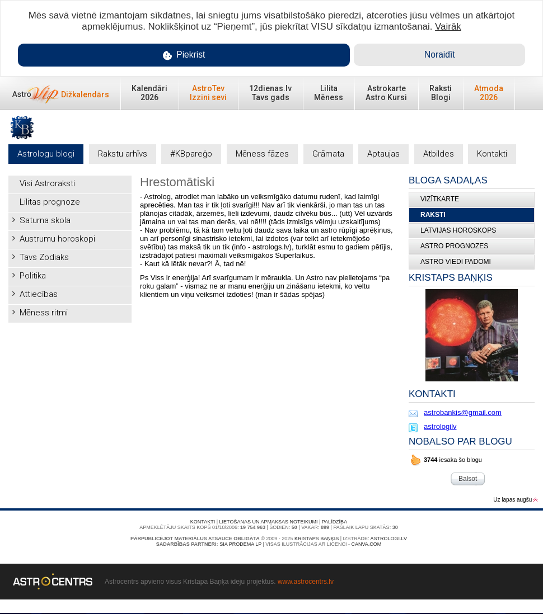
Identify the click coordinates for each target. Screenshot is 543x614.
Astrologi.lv (389, 538)
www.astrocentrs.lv (306, 581)
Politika (33, 276)
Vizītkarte (439, 199)
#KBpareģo (191, 154)
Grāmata (328, 154)
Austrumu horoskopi (57, 239)
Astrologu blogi (45, 154)
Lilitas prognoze (50, 202)
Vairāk (448, 26)
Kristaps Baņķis (316, 538)
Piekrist (184, 55)
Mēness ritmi (44, 313)
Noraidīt (439, 54)
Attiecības (39, 294)
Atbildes (438, 154)
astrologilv (440, 426)
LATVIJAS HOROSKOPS (458, 230)
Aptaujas (383, 154)
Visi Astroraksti (47, 183)
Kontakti (492, 154)
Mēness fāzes (262, 154)
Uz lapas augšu (515, 500)
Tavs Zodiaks (44, 257)
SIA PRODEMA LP (240, 544)
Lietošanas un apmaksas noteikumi (268, 522)
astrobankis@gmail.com (463, 412)
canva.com (366, 544)
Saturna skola (45, 220)
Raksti (433, 215)
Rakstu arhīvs (122, 154)
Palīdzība (334, 522)
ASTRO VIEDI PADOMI (455, 262)
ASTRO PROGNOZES (454, 246)
